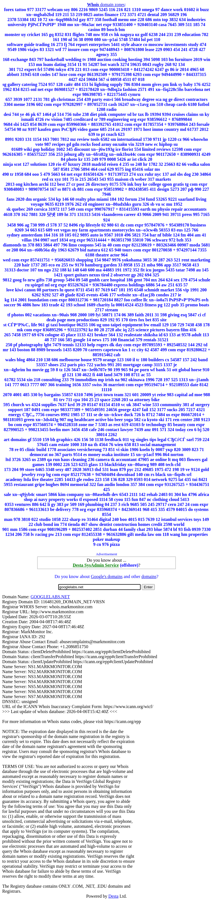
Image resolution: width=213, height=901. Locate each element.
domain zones (106, 4)
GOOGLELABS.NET (50, 596)
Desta (113, 896)
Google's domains (106, 576)
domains (148, 576)
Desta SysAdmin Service (96, 565)
